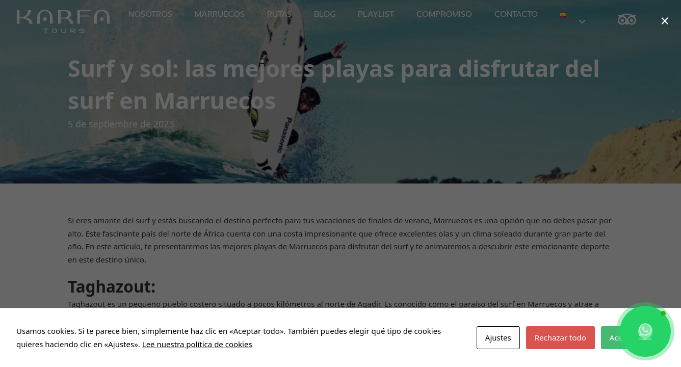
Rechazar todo (560, 337)
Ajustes (498, 337)
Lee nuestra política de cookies (197, 344)
